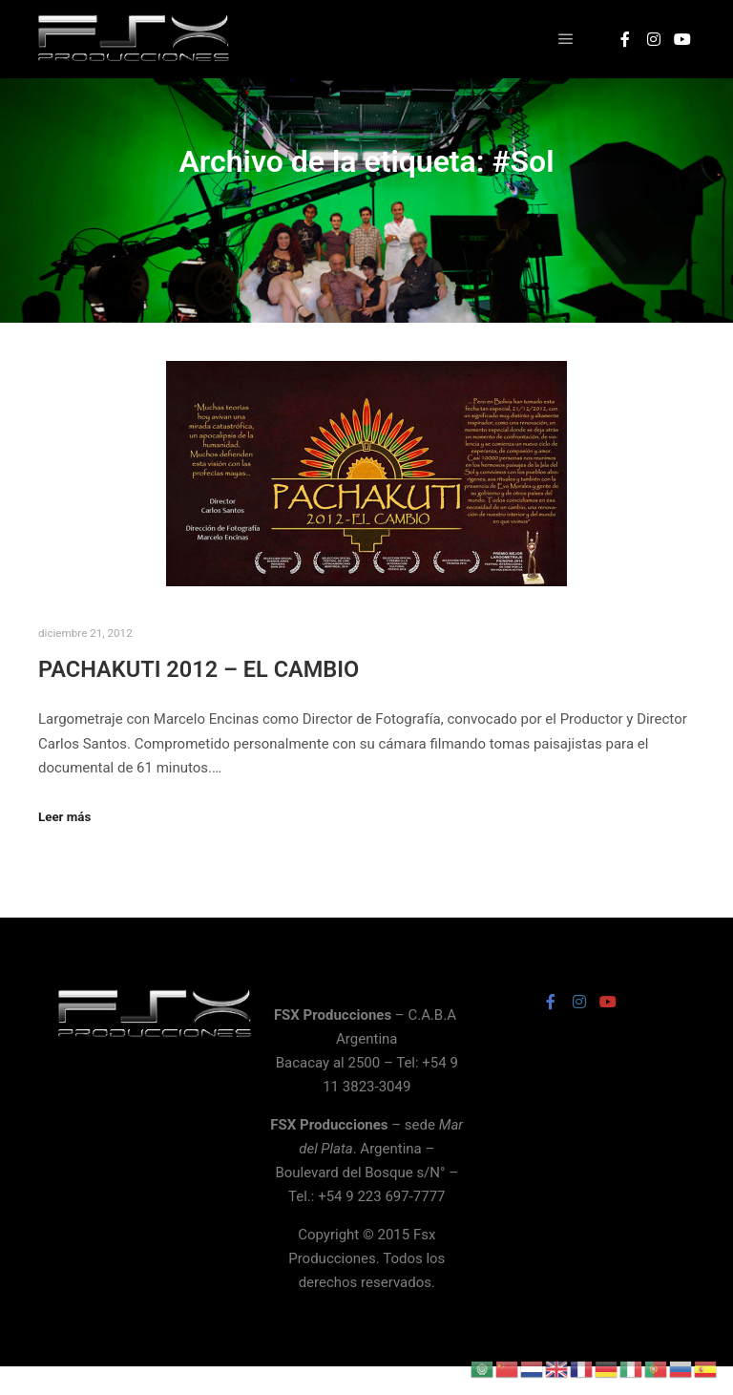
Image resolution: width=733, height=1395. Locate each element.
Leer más (64, 817)
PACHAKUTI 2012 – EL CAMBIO (198, 669)
